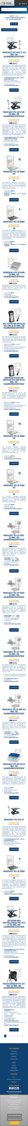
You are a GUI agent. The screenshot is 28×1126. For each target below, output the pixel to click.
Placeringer (14, 1082)
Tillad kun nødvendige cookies (14, 1115)
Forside (16, 16)
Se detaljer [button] (14, 90)
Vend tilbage (14, 1068)
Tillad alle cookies (14, 1123)
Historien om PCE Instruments (14, 1079)
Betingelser (14, 1056)
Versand (14, 1065)
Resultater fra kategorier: (9, 30)
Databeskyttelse (14, 1054)
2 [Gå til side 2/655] (7, 1036)
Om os (14, 1077)
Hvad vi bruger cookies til (14, 1112)
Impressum (14, 1051)
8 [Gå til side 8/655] (22, 1036)
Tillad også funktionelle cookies (14, 1119)
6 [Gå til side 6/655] (17, 1036)
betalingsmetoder (14, 1070)
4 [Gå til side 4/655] (12, 1036)
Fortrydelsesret (14, 1059)
